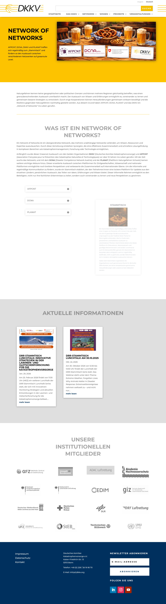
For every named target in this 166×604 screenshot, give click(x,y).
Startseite (54, 14)
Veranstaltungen (140, 14)
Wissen (104, 14)
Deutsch (149, 2)
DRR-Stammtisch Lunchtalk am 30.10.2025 (82, 357)
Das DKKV (71, 14)
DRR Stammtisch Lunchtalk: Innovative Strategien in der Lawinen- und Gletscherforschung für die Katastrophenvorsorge (36, 362)
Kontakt (20, 562)
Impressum (22, 554)
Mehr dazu (29, 69)
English (140, 2)
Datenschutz (22, 558)
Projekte (118, 14)
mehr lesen (24, 402)
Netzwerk (88, 14)
